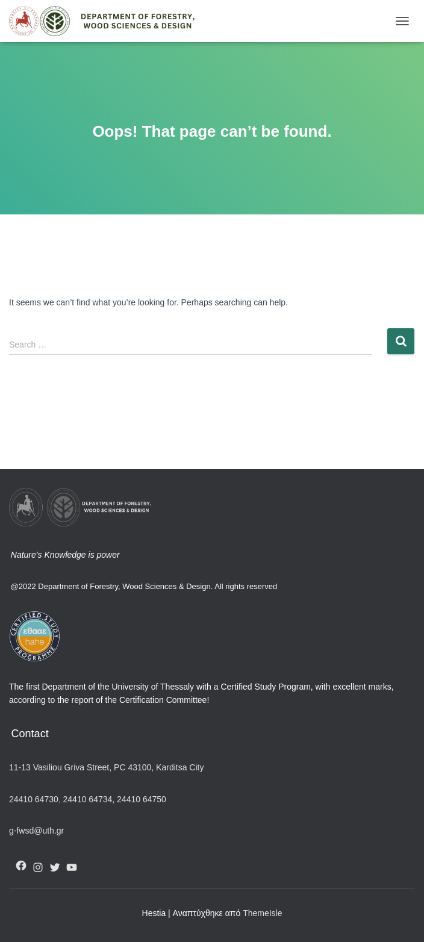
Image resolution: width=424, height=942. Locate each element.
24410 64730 (33, 799)
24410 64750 (141, 799)
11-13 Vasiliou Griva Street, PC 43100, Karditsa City (106, 767)
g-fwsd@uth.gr (36, 830)
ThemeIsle (262, 913)
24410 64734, (89, 799)
